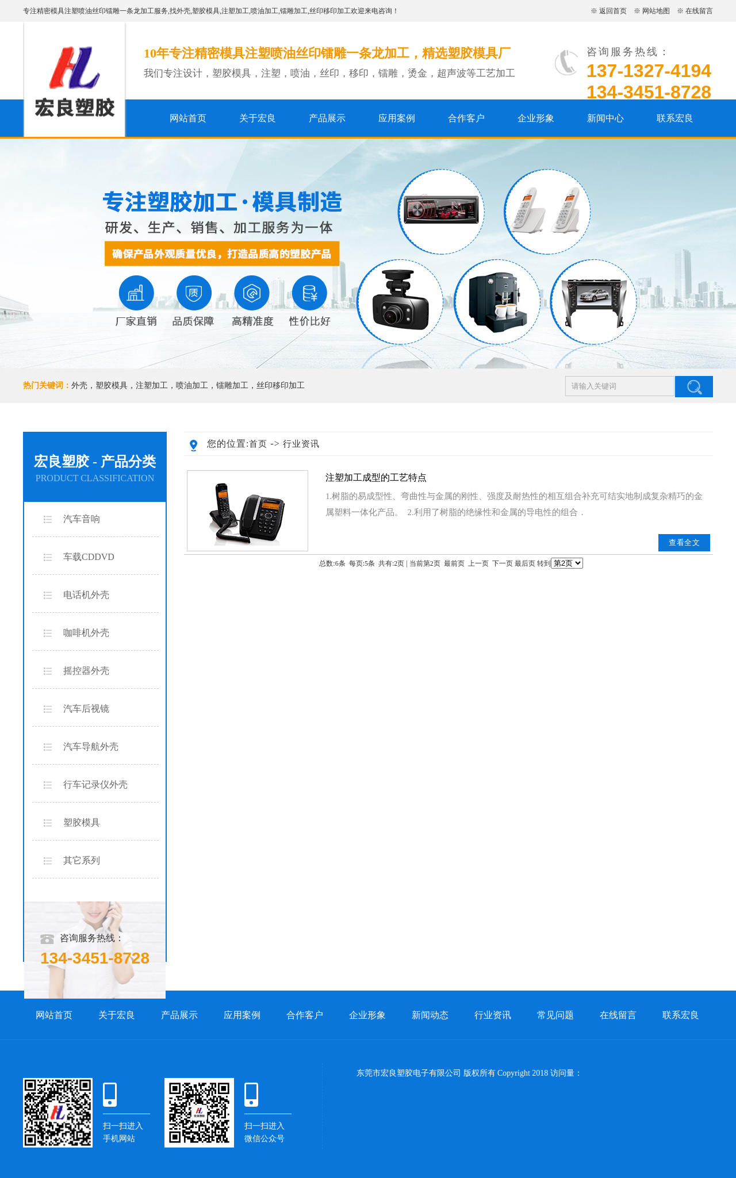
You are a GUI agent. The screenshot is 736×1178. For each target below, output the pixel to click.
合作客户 (466, 118)
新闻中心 (605, 118)
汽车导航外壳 (90, 746)
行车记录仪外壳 (95, 784)
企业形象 (536, 118)
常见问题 (555, 1015)
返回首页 (613, 11)
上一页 (478, 563)
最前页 (454, 563)
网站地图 (656, 11)
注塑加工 (235, 11)
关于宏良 (257, 118)
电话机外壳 (86, 595)
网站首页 (188, 118)
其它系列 (81, 860)
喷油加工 (264, 11)
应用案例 (396, 118)
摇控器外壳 (86, 671)
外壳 (183, 11)
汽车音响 (81, 519)
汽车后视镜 (86, 708)
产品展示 (327, 118)
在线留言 (699, 11)
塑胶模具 (206, 11)
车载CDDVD (88, 557)
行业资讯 (301, 443)
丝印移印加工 (330, 11)
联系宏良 (675, 118)
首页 (258, 443)
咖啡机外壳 (86, 633)
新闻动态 (430, 1015)
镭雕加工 (294, 11)
